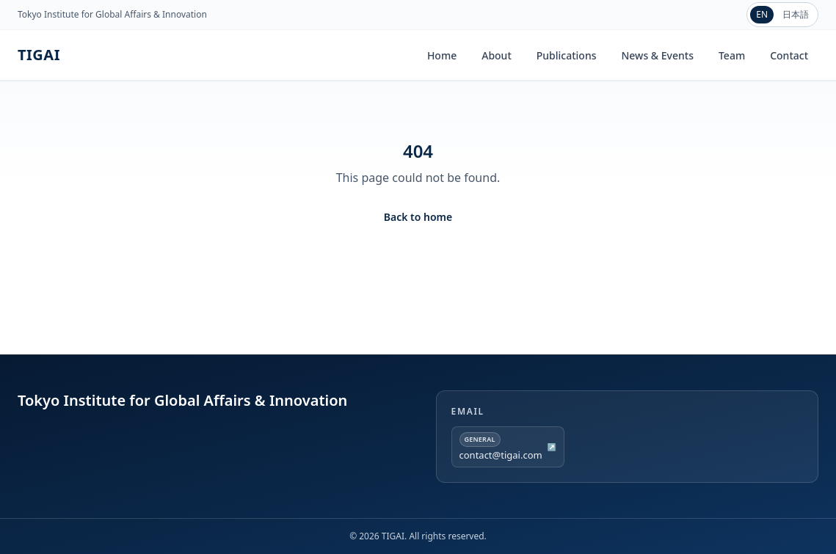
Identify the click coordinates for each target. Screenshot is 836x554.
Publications (567, 55)
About (496, 55)
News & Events (657, 55)
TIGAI (39, 55)
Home (442, 55)
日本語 (795, 14)
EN (762, 14)
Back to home (418, 217)
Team (732, 55)
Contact (789, 55)
